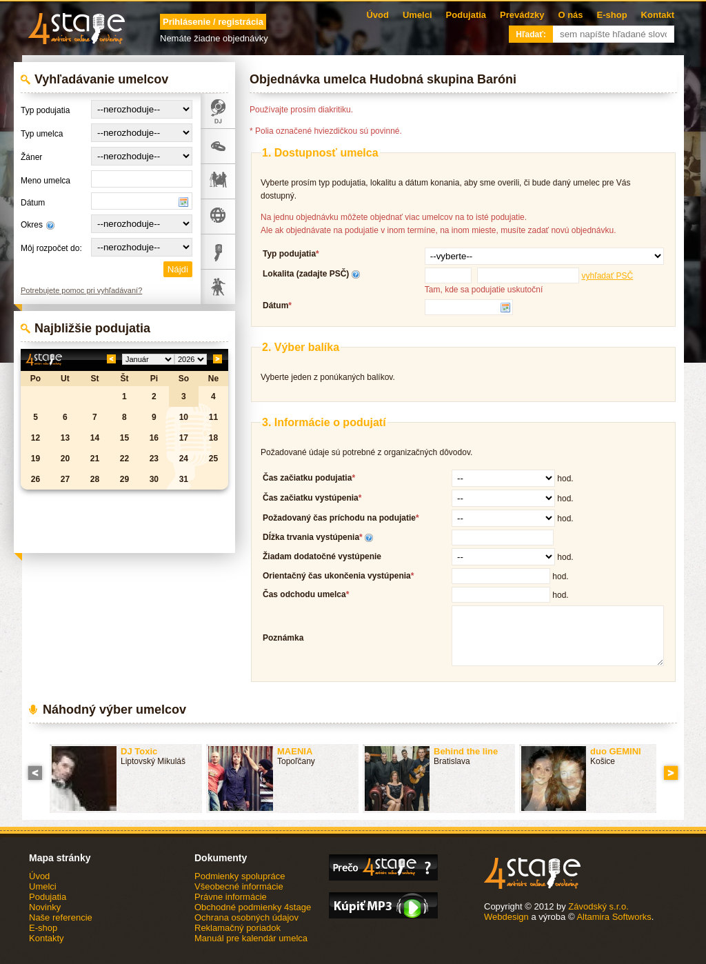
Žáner (31, 157)
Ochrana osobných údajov (246, 917)
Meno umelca (45, 180)
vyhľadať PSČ (607, 276)
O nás (570, 15)
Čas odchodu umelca (304, 594)
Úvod (377, 15)
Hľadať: (531, 34)
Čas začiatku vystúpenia (311, 498)
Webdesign (506, 917)
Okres (32, 225)
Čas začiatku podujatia (307, 478)
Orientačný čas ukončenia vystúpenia (337, 576)
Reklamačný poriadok (237, 928)
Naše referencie (60, 917)
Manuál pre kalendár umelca (250, 938)
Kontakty (46, 938)
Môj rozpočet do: (51, 248)
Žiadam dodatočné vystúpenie (322, 556)
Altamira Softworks (613, 917)
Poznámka (283, 638)
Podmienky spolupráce (239, 876)
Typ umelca (42, 134)
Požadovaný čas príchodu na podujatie (339, 518)
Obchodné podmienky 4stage (252, 907)
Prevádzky (522, 15)
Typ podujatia (45, 110)
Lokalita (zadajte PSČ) (306, 274)
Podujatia (466, 15)
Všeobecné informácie (238, 886)
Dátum (33, 203)
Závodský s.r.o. (598, 906)
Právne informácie (230, 897)
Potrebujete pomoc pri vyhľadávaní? (81, 290)
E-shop (612, 15)
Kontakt (657, 15)
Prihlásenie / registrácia (213, 22)
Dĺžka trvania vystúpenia (311, 537)
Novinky (45, 907)
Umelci (417, 15)
